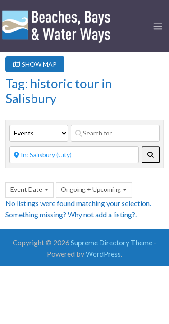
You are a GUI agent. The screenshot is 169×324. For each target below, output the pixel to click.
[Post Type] (38, 133)
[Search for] (115, 133)
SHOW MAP (35, 64)
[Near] (74, 154)
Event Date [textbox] (26, 189)
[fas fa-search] (151, 154)
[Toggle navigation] (157, 26)
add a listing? (115, 214)
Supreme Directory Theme (112, 242)
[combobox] (29, 190)
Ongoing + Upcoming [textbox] (91, 189)
